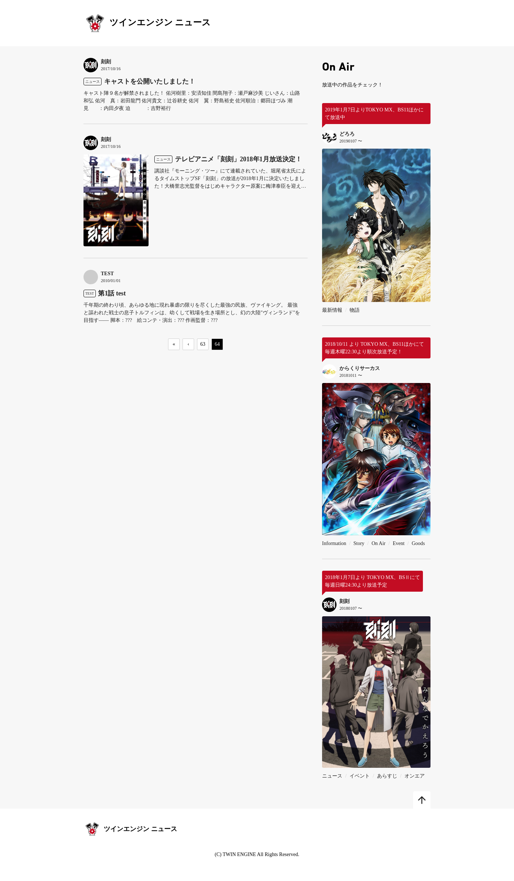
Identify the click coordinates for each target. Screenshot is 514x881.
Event (398, 543)
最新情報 (332, 310)
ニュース (332, 776)
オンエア (414, 776)
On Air (379, 543)
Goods (418, 543)
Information (334, 543)
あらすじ (387, 776)
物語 (355, 310)
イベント (360, 776)
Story (359, 543)
